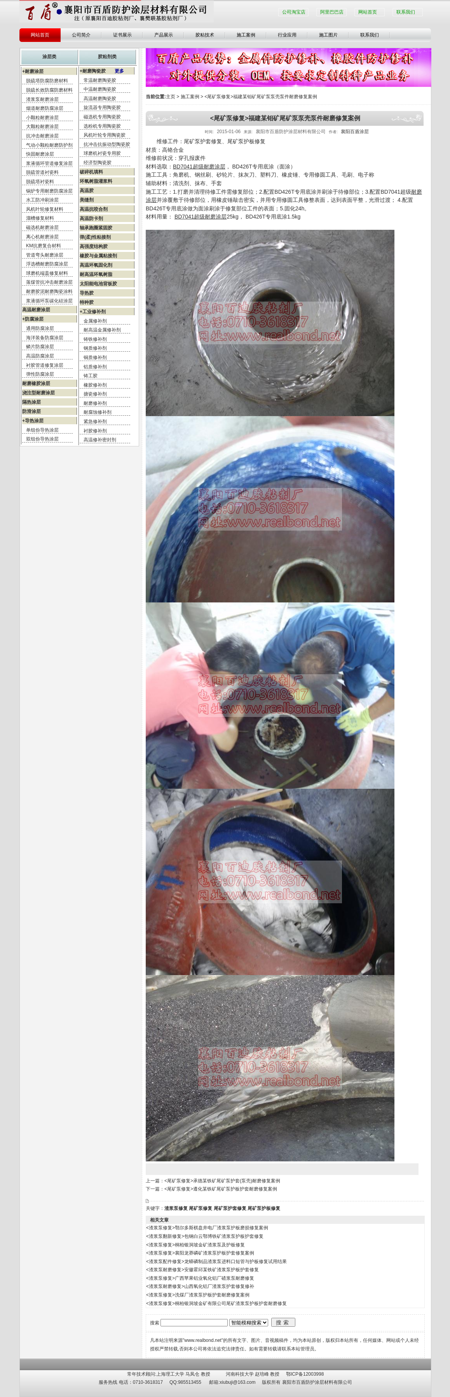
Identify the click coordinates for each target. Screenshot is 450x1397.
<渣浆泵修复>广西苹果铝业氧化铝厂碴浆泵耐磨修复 (200, 1278)
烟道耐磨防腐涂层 (44, 108)
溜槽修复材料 (40, 218)
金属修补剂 (95, 321)
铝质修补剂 (95, 367)
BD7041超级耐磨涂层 (199, 166)
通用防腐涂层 (40, 328)
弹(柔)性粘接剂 (95, 237)
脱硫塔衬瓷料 (40, 181)
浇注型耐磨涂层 (38, 393)
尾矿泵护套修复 (230, 1208)
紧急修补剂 (95, 421)
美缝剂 (87, 200)
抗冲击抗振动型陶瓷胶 (107, 144)
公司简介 (81, 35)
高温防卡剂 (91, 218)
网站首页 (367, 12)
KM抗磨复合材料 (43, 245)
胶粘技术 (204, 35)
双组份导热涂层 (42, 439)
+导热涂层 (33, 420)
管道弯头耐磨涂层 (44, 255)
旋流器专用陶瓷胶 (102, 107)
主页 (170, 96)
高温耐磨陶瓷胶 (100, 98)
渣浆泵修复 (176, 1208)
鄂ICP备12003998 (305, 1374)
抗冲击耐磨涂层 (42, 136)
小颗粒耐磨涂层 (42, 117)
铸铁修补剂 (95, 339)
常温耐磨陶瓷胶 (100, 80)
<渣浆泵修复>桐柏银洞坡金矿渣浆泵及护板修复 (195, 1245)
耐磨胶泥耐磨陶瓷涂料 (49, 291)
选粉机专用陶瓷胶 (102, 126)
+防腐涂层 (33, 319)
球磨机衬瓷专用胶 (102, 153)
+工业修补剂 (93, 311)
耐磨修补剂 (95, 403)
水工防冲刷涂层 (42, 200)
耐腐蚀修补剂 (98, 412)
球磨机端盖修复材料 (47, 273)
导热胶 (87, 293)
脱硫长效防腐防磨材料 (49, 90)
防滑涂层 (31, 411)
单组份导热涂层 (42, 430)
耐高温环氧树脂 (96, 274)
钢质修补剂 (95, 348)
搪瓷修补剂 (95, 394)
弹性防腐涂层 (40, 374)
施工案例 (246, 35)
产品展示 (163, 35)
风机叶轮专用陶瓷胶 (105, 135)
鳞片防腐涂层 (40, 346)
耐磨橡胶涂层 (36, 383)
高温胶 (87, 190)
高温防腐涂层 (40, 356)
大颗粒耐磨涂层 (42, 126)
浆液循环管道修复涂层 (49, 163)
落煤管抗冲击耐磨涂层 (49, 282)
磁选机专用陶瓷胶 (102, 117)
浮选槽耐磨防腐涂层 (47, 264)
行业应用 (287, 35)
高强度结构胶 (94, 246)
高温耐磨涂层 (36, 309)
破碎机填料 (91, 172)
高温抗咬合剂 (94, 209)
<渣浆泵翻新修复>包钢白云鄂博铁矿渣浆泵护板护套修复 (204, 1236)
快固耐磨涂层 (40, 154)
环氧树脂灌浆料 (96, 181)
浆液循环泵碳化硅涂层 (49, 301)
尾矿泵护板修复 (264, 1208)
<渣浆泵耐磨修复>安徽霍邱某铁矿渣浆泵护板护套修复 (202, 1269)
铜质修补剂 (95, 357)
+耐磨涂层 (33, 71)
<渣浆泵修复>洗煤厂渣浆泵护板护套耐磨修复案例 (197, 1295)
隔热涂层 (31, 402)
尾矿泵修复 (200, 1208)
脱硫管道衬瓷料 (42, 172)
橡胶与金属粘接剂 (98, 256)
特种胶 (87, 302)
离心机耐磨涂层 (42, 236)
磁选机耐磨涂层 (42, 227)
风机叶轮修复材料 (44, 209)
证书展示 (122, 35)
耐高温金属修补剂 (102, 330)
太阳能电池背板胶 (98, 283)
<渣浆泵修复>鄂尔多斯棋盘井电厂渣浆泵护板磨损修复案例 (207, 1227)
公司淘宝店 (293, 12)
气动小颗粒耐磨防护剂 (49, 145)
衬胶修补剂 (95, 431)
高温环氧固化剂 (96, 265)
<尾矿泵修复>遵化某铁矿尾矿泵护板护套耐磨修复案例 (220, 1189)
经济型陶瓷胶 (98, 162)
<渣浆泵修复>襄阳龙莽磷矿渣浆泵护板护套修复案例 (200, 1253)
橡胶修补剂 (95, 385)
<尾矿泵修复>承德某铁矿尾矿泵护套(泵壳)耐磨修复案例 (222, 1181)
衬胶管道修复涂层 (44, 365)
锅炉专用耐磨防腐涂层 (49, 191)
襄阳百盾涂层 (355, 131)
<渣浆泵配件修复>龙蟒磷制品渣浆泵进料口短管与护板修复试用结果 (216, 1261)
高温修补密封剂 (100, 440)
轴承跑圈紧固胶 (96, 228)
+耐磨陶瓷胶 (102, 71)
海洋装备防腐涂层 (44, 337)
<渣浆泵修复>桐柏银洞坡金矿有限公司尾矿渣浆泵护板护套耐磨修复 (216, 1303)
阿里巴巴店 (332, 12)
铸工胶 (91, 375)
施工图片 (328, 35)
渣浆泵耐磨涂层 (42, 99)
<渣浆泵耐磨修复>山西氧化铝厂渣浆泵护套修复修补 (200, 1286)
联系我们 (405, 12)
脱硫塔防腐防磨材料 (47, 80)
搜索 (283, 1322)
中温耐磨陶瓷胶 (100, 89)
